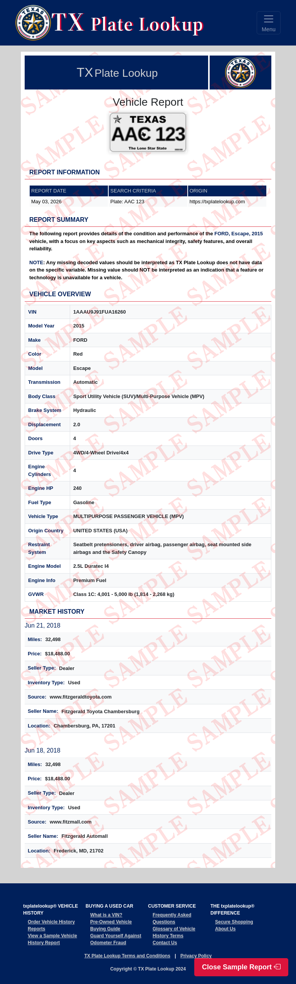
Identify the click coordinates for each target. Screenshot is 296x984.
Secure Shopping (234, 922)
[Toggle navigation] (269, 22)
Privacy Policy (196, 956)
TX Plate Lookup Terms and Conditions (127, 956)
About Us (225, 929)
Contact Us (165, 942)
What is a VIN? (106, 915)
